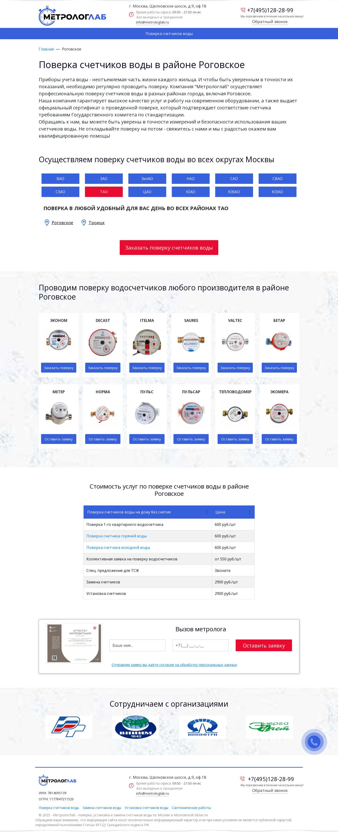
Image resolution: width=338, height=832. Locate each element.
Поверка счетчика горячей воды (116, 536)
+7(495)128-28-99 (267, 10)
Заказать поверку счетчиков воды (169, 247)
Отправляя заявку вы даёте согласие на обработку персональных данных (174, 664)
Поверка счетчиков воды (169, 33)
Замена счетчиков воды (102, 807)
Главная (46, 49)
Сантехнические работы (191, 807)
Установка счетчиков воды (146, 807)
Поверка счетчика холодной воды (118, 547)
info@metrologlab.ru (152, 22)
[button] (206, 512)
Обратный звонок (270, 21)
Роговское (62, 222)
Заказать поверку (59, 367)
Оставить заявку (59, 439)
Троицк (96, 222)
